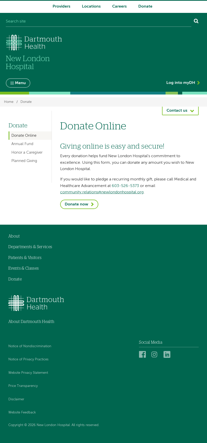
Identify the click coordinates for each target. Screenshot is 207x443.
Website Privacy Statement (28, 373)
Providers (61, 7)
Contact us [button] (177, 111)
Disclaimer (16, 399)
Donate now (76, 204)
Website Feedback (22, 412)
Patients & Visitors (24, 258)
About (14, 236)
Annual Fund (22, 144)
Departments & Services (30, 247)
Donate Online (23, 135)
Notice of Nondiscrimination (29, 346)
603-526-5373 (125, 186)
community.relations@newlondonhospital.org (102, 192)
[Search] (196, 22)
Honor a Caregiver (26, 152)
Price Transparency (23, 386)
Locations (91, 7)
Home (8, 102)
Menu (20, 83)
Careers (119, 7)
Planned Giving (24, 161)
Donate (145, 7)
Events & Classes (23, 269)
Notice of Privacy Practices (28, 359)
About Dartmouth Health (31, 322)
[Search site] (98, 22)
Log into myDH (180, 83)
